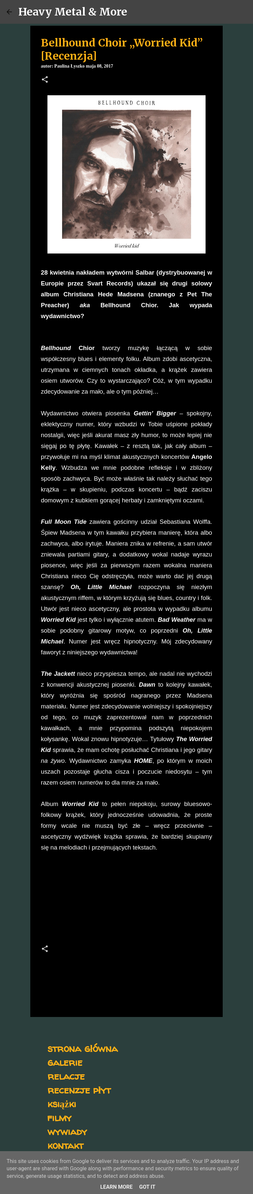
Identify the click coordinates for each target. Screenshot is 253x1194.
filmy (59, 1117)
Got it (147, 1187)
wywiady (67, 1131)
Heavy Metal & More (72, 11)
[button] (45, 80)
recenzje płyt (79, 1089)
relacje (66, 1076)
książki (61, 1103)
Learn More (116, 1187)
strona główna (82, 1048)
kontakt (65, 1145)
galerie (64, 1062)
